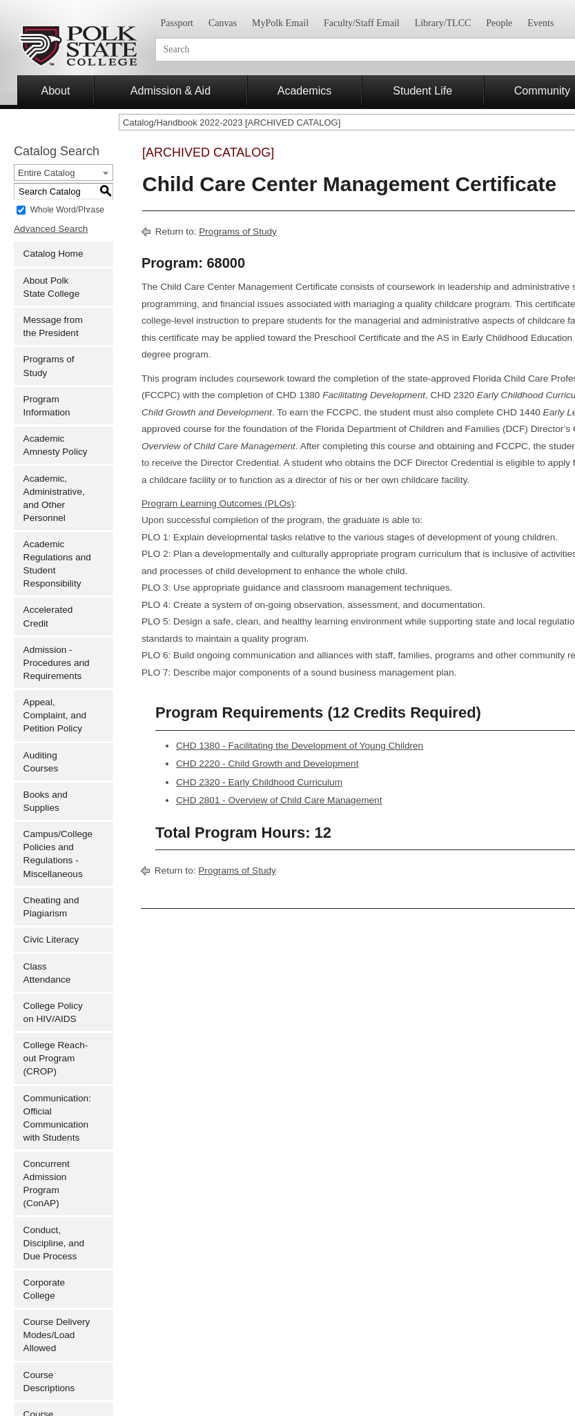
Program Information (46, 405)
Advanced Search (51, 229)
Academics (304, 90)
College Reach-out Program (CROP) (55, 1058)
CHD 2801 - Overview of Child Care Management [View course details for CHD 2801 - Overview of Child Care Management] (279, 800)
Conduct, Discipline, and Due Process (53, 1243)
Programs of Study (49, 365)
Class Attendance (47, 973)
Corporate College (44, 1289)
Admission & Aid (170, 90)
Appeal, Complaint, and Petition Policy (54, 715)
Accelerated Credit (48, 616)
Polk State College (77, 46)
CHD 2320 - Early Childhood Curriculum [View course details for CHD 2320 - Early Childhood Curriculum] (259, 782)
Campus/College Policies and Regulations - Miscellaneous (58, 853)
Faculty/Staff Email (362, 23)
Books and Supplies (45, 801)
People (499, 23)
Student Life (422, 90)
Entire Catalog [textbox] (46, 173)
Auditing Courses (41, 762)
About (55, 90)
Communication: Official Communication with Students (57, 1118)
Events (540, 23)
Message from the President (53, 326)
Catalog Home (53, 253)
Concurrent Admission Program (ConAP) (46, 1183)
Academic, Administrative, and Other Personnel (54, 498)
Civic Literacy (51, 939)
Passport (177, 23)
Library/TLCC (443, 23)
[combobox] (63, 172)
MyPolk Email (280, 23)
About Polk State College (51, 287)
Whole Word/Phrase (67, 210)
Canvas (222, 23)
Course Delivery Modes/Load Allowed (56, 1335)
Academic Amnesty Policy (55, 445)
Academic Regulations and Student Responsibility (57, 564)
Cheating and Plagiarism (51, 906)
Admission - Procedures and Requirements (56, 663)
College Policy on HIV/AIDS (53, 1012)
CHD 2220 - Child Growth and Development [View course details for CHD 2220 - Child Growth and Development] (267, 763)
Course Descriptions (49, 1381)
